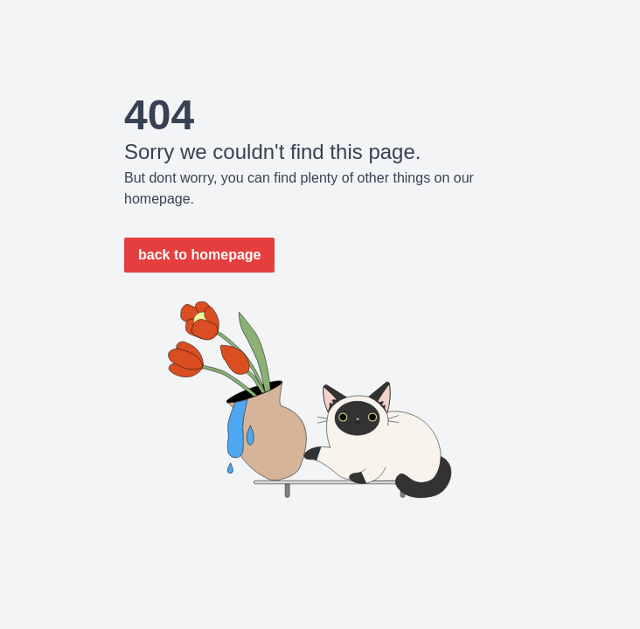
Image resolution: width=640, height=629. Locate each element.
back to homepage (199, 254)
